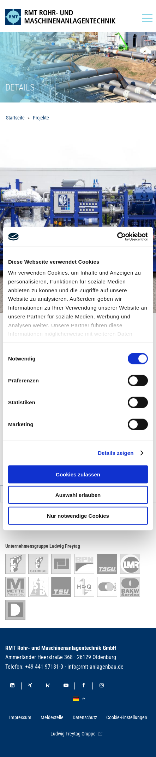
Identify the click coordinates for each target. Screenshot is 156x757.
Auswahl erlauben (78, 495)
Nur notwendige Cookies (78, 515)
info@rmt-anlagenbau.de (95, 666)
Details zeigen (115, 453)
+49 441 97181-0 (44, 666)
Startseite (15, 118)
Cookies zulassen (78, 474)
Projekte (41, 118)
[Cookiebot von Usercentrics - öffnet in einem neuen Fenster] (117, 236)
